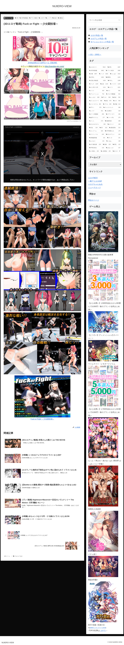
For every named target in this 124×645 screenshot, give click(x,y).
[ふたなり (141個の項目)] (96, 141)
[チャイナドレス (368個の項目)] (112, 107)
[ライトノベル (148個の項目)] (96, 134)
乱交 (54, 18)
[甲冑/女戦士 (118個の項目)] (96, 147)
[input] (104, 20)
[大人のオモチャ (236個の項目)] (97, 124)
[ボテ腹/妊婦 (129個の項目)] (95, 144)
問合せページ (93, 200)
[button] (119, 20)
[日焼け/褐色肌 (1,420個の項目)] (97, 80)
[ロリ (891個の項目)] (113, 90)
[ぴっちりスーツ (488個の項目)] (95, 100)
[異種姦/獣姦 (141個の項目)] (97, 137)
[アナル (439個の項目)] (107, 104)
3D (16, 18)
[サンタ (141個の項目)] (113, 137)
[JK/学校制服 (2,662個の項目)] (96, 70)
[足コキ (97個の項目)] (116, 151)
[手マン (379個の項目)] (95, 107)
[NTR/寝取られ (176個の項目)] (112, 131)
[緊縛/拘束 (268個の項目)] (112, 121)
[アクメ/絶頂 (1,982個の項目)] (113, 70)
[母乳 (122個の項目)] (116, 144)
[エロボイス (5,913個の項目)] (97, 67)
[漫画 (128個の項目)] (106, 144)
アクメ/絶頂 (33, 18)
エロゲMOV (93, 178)
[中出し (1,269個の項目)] (114, 80)
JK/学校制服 (24, 18)
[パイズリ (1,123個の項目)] (115, 84)
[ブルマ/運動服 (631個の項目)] (113, 94)
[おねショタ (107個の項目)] (113, 147)
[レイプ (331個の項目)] (96, 110)
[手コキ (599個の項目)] (106, 97)
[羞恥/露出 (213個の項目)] (114, 127)
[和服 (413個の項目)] (116, 104)
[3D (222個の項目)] (103, 127)
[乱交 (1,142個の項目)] (104, 84)
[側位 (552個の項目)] (116, 97)
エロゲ (41, 18)
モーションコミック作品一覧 (102, 42)
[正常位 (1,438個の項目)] (96, 77)
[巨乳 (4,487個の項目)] (114, 67)
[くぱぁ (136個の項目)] (113, 141)
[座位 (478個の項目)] (107, 100)
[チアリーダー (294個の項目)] (113, 114)
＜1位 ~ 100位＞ (94, 55)
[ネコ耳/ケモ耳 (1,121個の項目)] (97, 87)
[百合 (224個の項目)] (93, 127)
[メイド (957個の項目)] (96, 90)
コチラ (103, 630)
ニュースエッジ (94, 188)
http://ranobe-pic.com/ (54, 66)
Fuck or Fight (8, 18)
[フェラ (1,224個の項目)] (93, 84)
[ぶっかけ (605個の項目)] (94, 97)
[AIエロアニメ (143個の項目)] (113, 134)
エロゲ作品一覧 (96, 35)
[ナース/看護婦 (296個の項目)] (96, 114)
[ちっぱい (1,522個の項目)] (115, 73)
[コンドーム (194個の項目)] (96, 131)
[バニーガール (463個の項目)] (95, 104)
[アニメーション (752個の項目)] (96, 94)
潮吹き (60, 18)
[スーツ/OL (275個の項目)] (113, 117)
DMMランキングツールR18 (98, 627)
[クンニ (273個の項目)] (96, 121)
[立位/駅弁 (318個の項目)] (112, 110)
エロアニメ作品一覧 (98, 39)
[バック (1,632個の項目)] (103, 73)
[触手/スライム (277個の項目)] (97, 117)
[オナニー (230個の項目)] (114, 124)
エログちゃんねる (95, 184)
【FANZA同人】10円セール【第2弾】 (42, 50)
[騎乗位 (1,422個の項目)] (113, 77)
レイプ (48, 18)
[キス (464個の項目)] (116, 100)
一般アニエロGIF (95, 181)
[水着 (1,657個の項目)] (93, 73)
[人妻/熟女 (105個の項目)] (105, 151)
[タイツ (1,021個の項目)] (114, 87)
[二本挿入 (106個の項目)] (94, 151)
